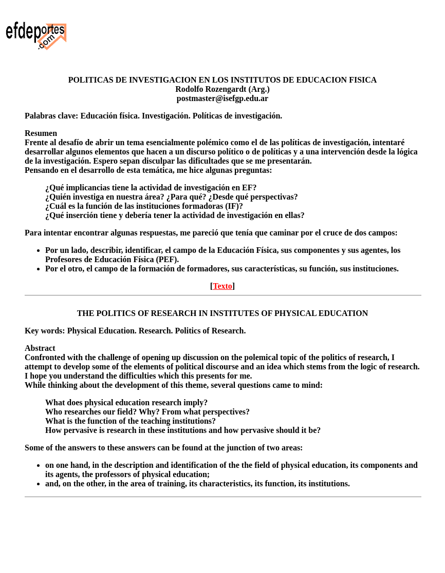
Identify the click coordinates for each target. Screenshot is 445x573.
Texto (222, 286)
